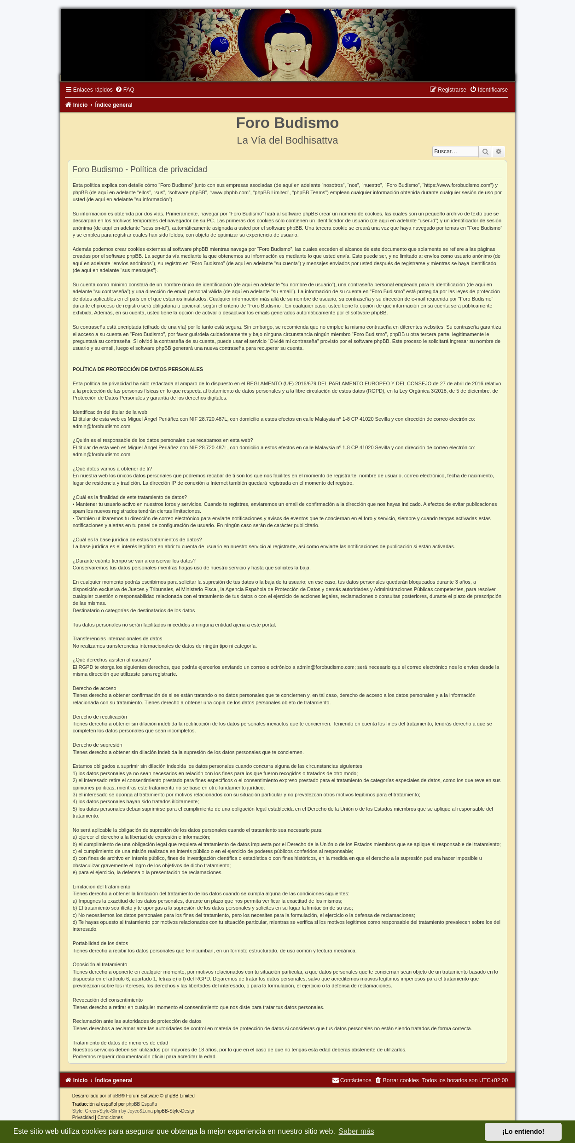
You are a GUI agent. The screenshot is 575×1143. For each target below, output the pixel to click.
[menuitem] (124, 90)
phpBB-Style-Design (175, 1111)
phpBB (114, 1095)
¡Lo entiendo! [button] (523, 1131)
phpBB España (141, 1104)
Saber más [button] (356, 1131)
